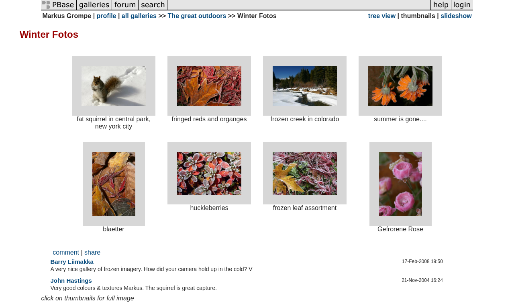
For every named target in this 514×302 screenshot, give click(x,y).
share (92, 252)
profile (106, 15)
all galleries (139, 15)
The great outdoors (197, 15)
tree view (382, 15)
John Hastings (71, 280)
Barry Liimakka (72, 261)
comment (66, 252)
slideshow (456, 15)
